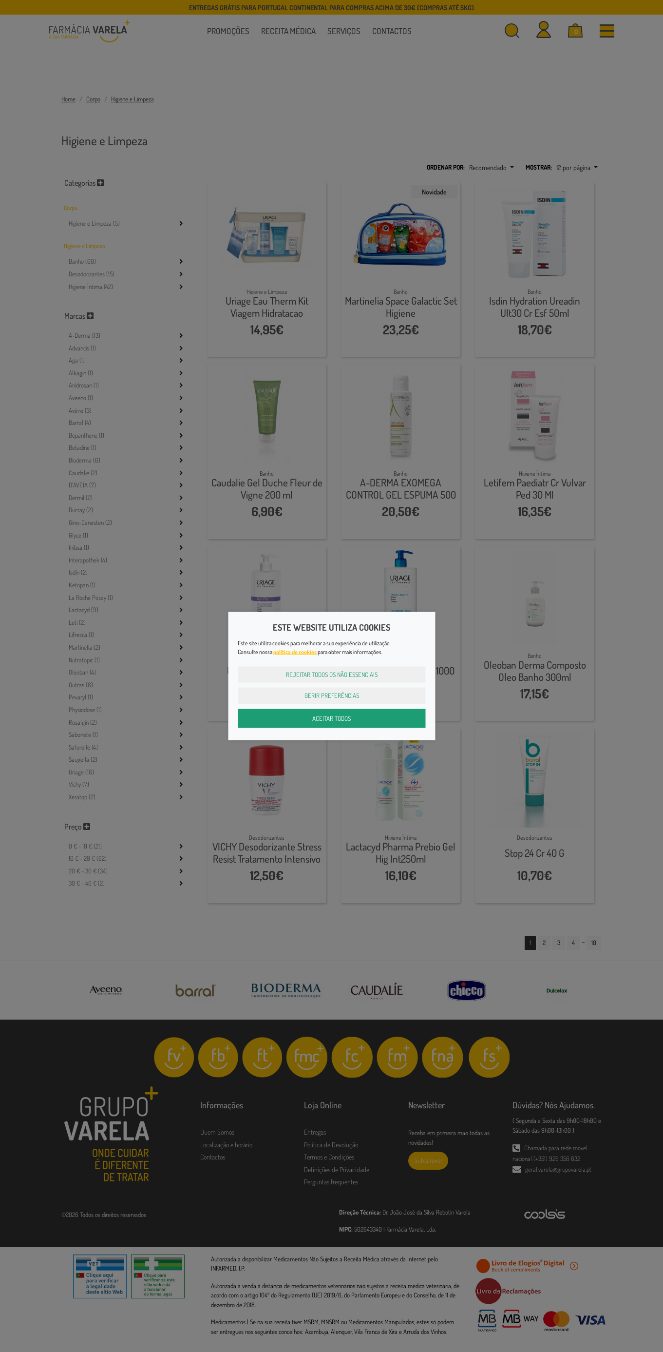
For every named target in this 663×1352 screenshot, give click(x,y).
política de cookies (295, 651)
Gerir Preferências (331, 695)
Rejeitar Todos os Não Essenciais (332, 674)
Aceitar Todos (331, 718)
